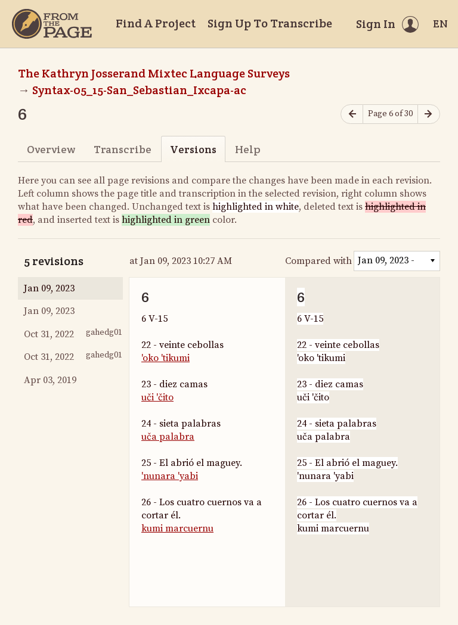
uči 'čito (157, 397)
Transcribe (122, 149)
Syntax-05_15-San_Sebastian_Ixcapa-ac (139, 90)
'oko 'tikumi (165, 358)
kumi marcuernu (177, 528)
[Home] (52, 24)
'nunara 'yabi (169, 476)
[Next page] (428, 114)
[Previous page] (352, 114)
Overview (51, 149)
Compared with (318, 261)
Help (248, 149)
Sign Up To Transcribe (270, 23)
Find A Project (156, 23)
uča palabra (167, 437)
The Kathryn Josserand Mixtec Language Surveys (154, 73)
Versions (193, 149)
